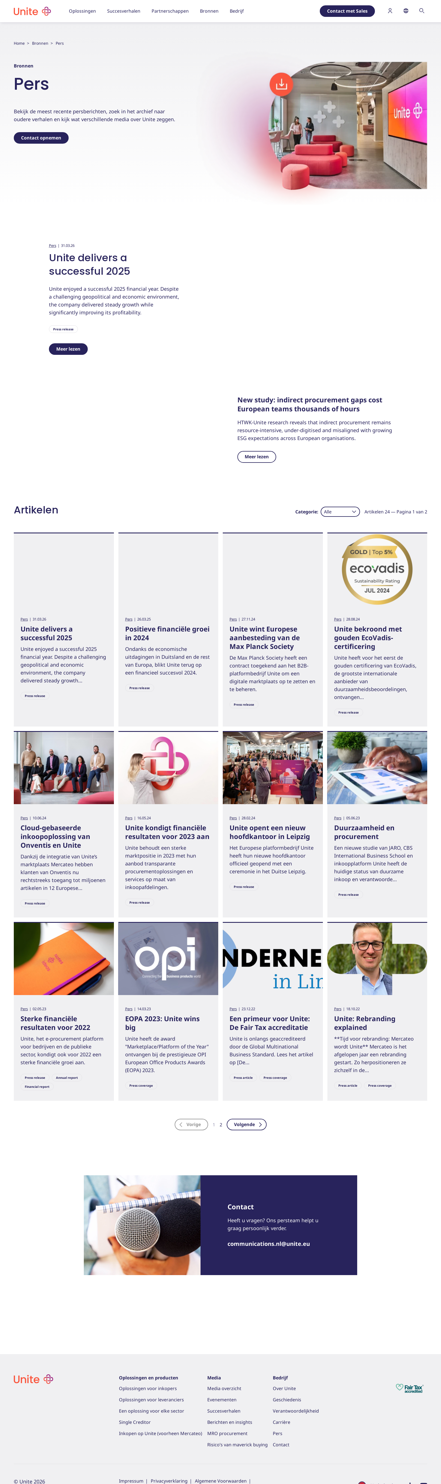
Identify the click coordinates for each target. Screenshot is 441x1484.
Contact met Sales (347, 11)
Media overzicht (224, 1388)
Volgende (248, 1160)
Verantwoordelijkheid (296, 1411)
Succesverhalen (223, 1411)
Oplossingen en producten (148, 1378)
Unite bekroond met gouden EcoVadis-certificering (368, 673)
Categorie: (306, 547)
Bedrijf (280, 1378)
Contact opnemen (41, 138)
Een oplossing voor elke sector (151, 1411)
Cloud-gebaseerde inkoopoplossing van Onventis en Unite (55, 872)
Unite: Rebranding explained (364, 1059)
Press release (63, 329)
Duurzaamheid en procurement (364, 868)
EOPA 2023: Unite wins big (162, 1059)
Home (19, 43)
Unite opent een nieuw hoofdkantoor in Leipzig (270, 868)
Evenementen (222, 1400)
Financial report (37, 1122)
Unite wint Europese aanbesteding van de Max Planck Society (265, 673)
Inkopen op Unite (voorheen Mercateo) (160, 1433)
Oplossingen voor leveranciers (151, 1400)
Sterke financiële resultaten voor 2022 (55, 1059)
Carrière (281, 1422)
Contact (281, 1445)
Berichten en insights (229, 1422)
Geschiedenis (287, 1400)
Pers (52, 245)
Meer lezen (68, 349)
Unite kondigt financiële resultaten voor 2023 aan (167, 868)
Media (214, 1378)
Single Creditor (135, 1422)
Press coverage (141, 1121)
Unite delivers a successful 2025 (89, 264)
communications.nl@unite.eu (269, 1280)
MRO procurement (227, 1433)
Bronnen (40, 43)
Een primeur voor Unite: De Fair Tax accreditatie (270, 1059)
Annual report (67, 1113)
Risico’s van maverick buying (237, 1445)
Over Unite (284, 1388)
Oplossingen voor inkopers (148, 1388)
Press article (243, 1113)
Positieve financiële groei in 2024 (167, 669)
